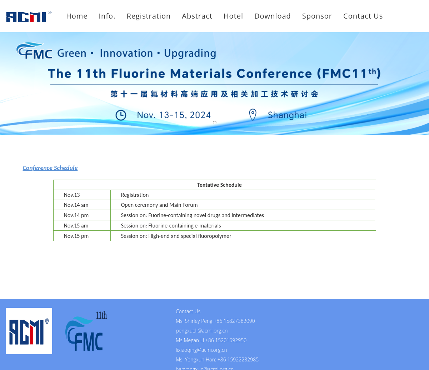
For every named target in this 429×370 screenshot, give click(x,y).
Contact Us (363, 16)
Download (272, 16)
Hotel (233, 16)
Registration (148, 16)
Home (77, 16)
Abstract (197, 16)
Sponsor (317, 16)
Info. (107, 16)
